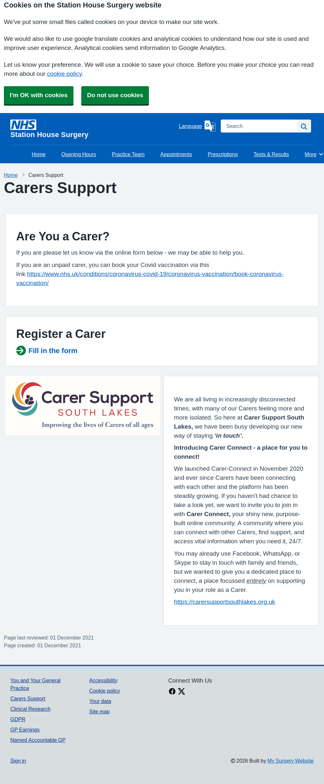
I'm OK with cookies (39, 95)
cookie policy (64, 74)
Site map (99, 711)
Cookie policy (104, 690)
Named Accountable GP (38, 740)
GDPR (17, 719)
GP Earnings (24, 729)
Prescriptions (223, 154)
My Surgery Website (290, 760)
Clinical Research (30, 708)
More (314, 154)
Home (39, 154)
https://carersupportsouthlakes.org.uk (224, 602)
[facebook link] (172, 692)
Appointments (176, 154)
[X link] (181, 692)
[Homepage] (93, 129)
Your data (100, 701)
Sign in (18, 760)
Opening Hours (78, 154)
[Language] (197, 126)
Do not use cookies (115, 95)
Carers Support (27, 698)
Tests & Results (271, 154)
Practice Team (128, 154)
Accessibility (103, 680)
